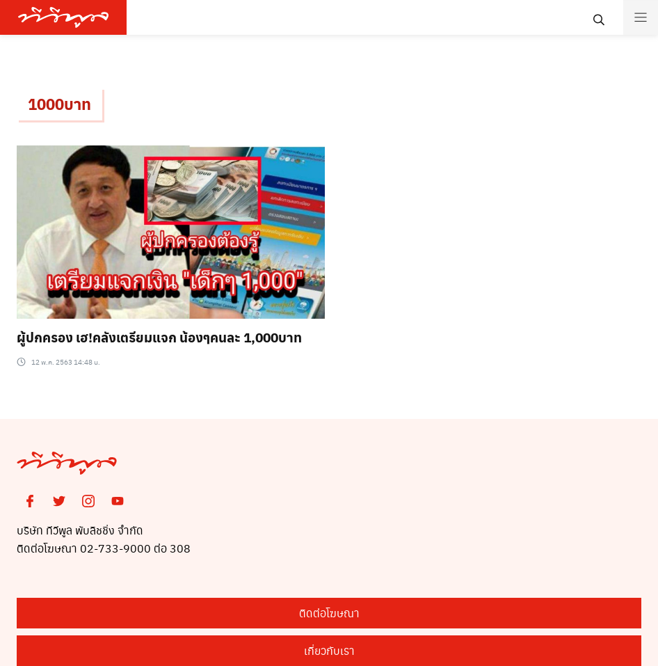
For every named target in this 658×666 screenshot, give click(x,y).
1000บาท (59, 104)
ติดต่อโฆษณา (329, 613)
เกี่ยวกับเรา (329, 650)
